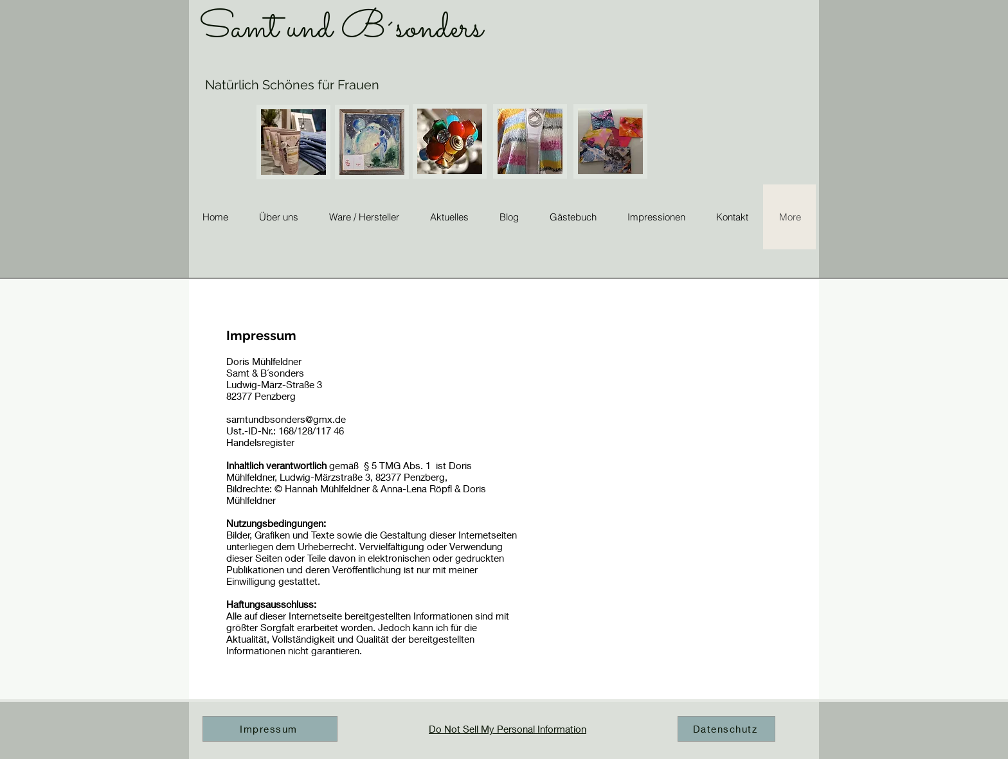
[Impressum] (270, 729)
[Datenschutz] (726, 729)
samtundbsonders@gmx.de (286, 419)
